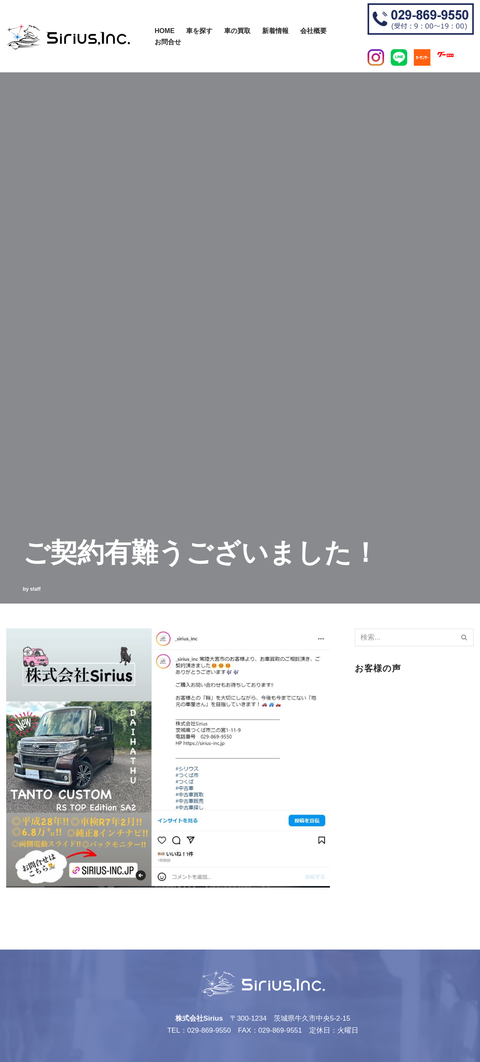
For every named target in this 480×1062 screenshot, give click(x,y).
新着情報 (275, 30)
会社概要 (313, 30)
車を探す (199, 30)
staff (35, 589)
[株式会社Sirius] (68, 36)
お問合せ (168, 41)
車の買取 (237, 30)
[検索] (150, 32)
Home (164, 30)
